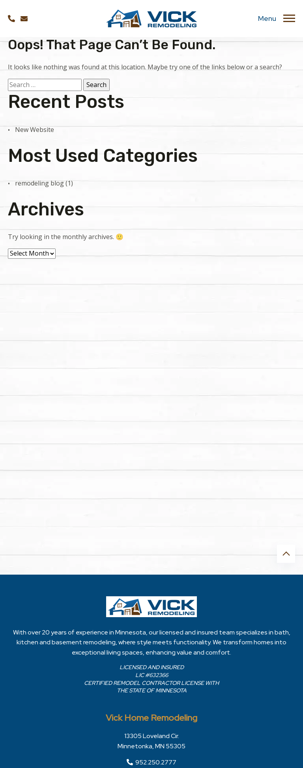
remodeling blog (39, 183)
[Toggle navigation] (289, 18)
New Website (34, 129)
